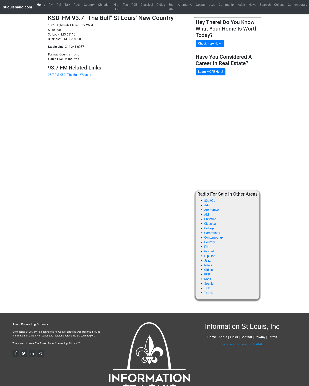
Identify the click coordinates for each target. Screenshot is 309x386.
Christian (210, 219)
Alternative (211, 210)
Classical (210, 224)
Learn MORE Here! (210, 72)
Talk (207, 288)
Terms (272, 337)
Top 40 (209, 293)
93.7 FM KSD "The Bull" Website (69, 75)
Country (209, 242)
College (209, 228)
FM (206, 247)
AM (206, 214)
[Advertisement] (226, 107)
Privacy (259, 337)
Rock (207, 279)
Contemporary (214, 237)
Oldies (208, 270)
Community (212, 233)
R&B (207, 274)
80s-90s (209, 201)
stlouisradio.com (17, 7)
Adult (207, 205)
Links (234, 337)
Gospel (209, 251)
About (223, 337)
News (208, 265)
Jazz (207, 260)
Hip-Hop (209, 256)
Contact (246, 337)
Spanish (209, 283)
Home (41, 5)
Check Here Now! (210, 43)
